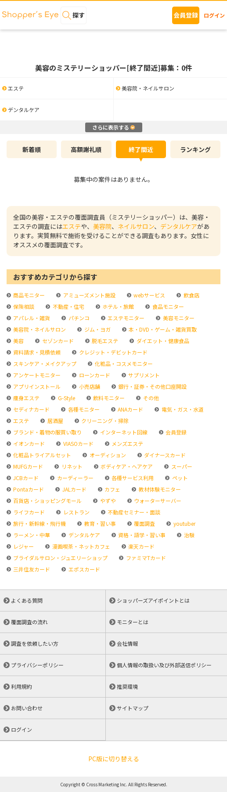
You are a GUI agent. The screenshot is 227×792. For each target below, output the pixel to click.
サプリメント (143, 375)
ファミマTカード (145, 557)
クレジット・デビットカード (113, 352)
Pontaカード (28, 489)
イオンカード (28, 443)
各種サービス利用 (132, 477)
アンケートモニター (36, 375)
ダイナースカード (164, 455)
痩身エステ (26, 397)
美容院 (102, 226)
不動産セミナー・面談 (133, 512)
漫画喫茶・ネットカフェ (80, 546)
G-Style (66, 397)
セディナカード (31, 409)
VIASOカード (78, 443)
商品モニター (28, 295)
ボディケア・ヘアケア (126, 466)
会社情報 (127, 643)
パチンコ (78, 318)
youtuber (183, 523)
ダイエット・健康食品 (162, 340)
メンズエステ (126, 443)
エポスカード (83, 569)
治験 (189, 535)
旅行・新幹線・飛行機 (39, 523)
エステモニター (125, 318)
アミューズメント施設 (88, 295)
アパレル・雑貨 (31, 318)
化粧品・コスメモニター (123, 363)
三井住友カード (31, 569)
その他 (150, 397)
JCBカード (25, 477)
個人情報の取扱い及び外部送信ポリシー (164, 665)
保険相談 (23, 306)
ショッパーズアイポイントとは (153, 600)
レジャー (23, 546)
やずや (107, 500)
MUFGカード (27, 466)
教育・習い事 (99, 523)
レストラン (76, 512)
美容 (18, 340)
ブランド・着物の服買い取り (47, 432)
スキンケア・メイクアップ (44, 363)
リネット (71, 466)
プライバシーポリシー (37, 665)
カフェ (111, 489)
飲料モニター (108, 397)
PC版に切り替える (113, 758)
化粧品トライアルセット (41, 455)
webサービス (148, 295)
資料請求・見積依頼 (36, 352)
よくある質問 (27, 600)
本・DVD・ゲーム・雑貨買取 (162, 329)
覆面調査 (144, 523)
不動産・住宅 (67, 306)
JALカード (73, 489)
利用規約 (21, 686)
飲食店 (190, 295)
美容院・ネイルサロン (39, 329)
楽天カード (141, 546)
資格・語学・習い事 (141, 535)
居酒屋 (54, 420)
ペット (179, 477)
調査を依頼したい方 (34, 643)
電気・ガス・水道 (182, 409)
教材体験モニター (159, 489)
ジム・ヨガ (97, 329)
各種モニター (83, 409)
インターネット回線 (123, 432)
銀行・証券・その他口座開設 (152, 386)
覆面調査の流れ (29, 622)
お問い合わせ (27, 708)
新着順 (31, 149)
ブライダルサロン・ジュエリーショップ (60, 557)
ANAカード (129, 409)
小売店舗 (89, 386)
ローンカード (94, 375)
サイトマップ (132, 708)
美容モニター (178, 318)
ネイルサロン (136, 226)
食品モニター (167, 306)
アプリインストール (36, 386)
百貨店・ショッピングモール (47, 500)
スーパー (181, 466)
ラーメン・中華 (31, 535)
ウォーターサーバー (157, 500)
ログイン (214, 15)
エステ (71, 226)
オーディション (107, 455)
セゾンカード (57, 340)
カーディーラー (75, 477)
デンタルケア (178, 226)
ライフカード (28, 512)
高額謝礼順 (86, 149)
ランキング (195, 149)
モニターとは (132, 622)
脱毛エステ (104, 340)
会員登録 (185, 15)
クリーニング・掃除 (104, 420)
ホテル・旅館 (117, 306)
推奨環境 (127, 686)
